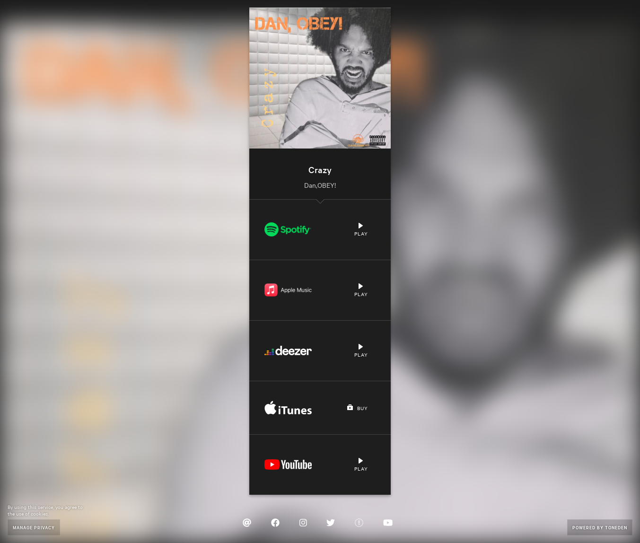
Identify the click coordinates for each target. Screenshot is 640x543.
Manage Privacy (34, 527)
